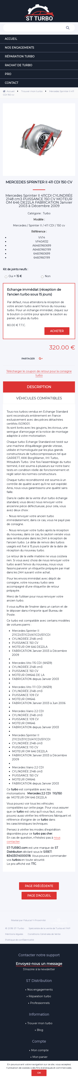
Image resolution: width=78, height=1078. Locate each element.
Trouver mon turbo (39, 1023)
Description (39, 387)
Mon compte (40, 1050)
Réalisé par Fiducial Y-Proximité (28, 920)
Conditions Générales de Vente (44, 934)
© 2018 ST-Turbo (14, 928)
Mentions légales (14, 934)
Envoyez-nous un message (39, 964)
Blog (40, 1030)
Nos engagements (40, 989)
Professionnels (40, 1003)
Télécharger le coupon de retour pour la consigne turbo (39, 373)
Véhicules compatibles (39, 398)
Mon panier (39, 1057)
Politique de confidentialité (19, 939)
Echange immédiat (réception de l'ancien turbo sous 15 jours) (34, 292)
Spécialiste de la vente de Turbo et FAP (49, 928)
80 (16, 325)
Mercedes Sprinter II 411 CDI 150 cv (39, 182)
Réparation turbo (40, 996)
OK (39, 1072)
